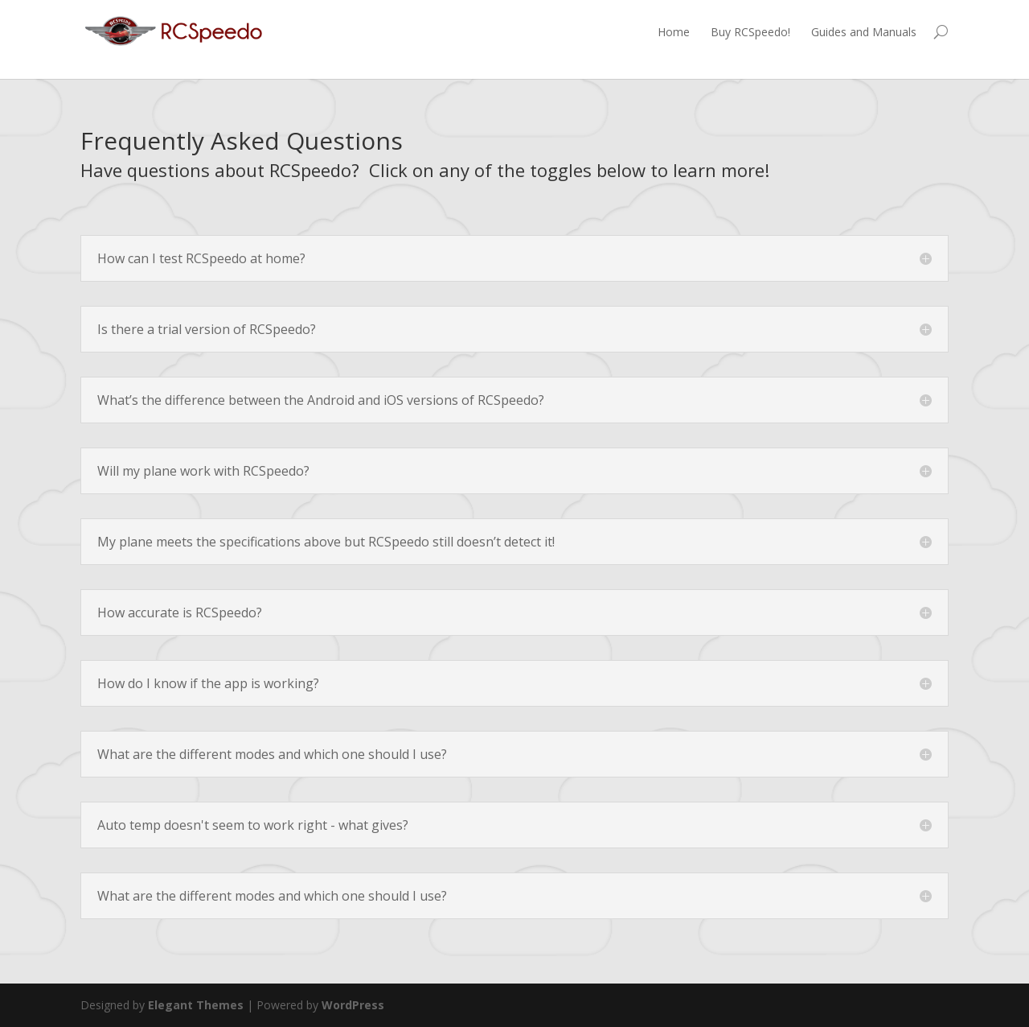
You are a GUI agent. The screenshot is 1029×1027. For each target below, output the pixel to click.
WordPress (353, 1005)
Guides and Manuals (863, 31)
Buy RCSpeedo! (750, 31)
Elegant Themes (196, 1005)
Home (674, 31)
